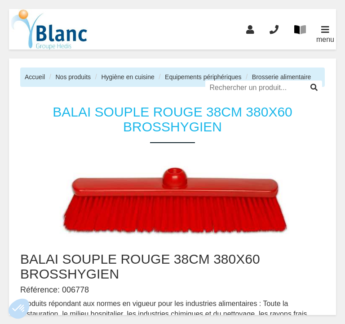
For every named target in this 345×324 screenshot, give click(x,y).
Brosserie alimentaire (281, 77)
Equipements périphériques (203, 77)
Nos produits (73, 77)
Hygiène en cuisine (127, 77)
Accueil (35, 77)
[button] (19, 309)
